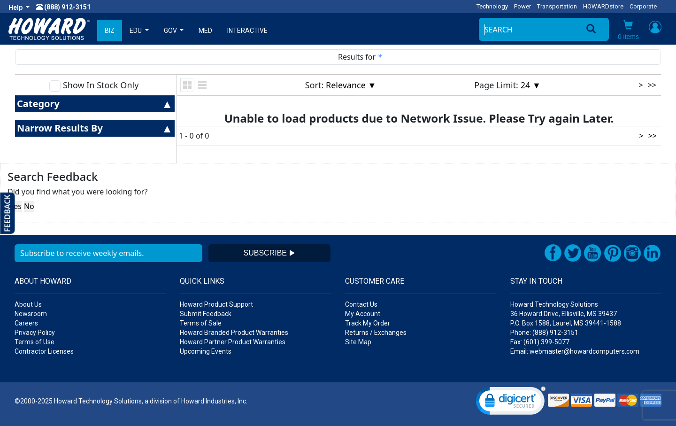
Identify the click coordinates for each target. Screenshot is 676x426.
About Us (28, 304)
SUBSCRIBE (270, 253)
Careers (26, 323)
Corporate (643, 6)
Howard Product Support (216, 304)
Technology (492, 6)
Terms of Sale (201, 323)
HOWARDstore (603, 6)
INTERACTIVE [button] (247, 30)
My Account (362, 314)
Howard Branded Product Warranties (234, 332)
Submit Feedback (205, 314)
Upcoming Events (205, 351)
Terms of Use (34, 342)
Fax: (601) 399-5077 (539, 342)
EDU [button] (136, 30)
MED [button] (205, 30)
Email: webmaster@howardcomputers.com (574, 351)
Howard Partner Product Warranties (232, 342)
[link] (511, 402)
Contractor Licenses (44, 351)
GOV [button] (171, 30)
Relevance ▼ (351, 85)
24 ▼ (531, 85)
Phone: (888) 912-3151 (544, 332)
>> (652, 85)
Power (522, 6)
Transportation (557, 6)
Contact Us (361, 304)
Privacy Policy (35, 332)
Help (16, 7)
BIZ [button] (110, 30)
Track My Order (367, 323)
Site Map (358, 342)
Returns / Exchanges (376, 332)
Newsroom (31, 314)
